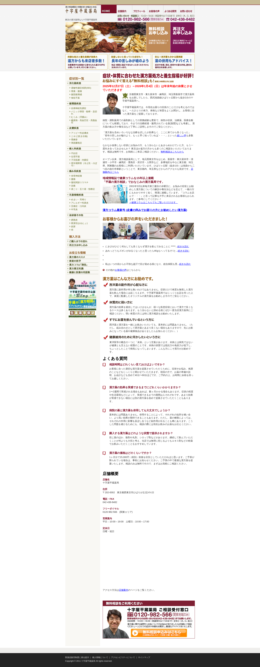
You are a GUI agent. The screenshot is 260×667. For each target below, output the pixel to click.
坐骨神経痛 (76, 176)
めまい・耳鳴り (78, 199)
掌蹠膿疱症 (76, 143)
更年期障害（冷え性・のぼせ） (84, 164)
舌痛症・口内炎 (78, 206)
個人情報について (100, 657)
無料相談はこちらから (172, 151)
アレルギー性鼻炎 (79, 203)
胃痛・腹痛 (76, 91)
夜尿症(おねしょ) (79, 223)
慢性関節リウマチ (79, 182)
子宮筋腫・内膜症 (79, 160)
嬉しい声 (181, 135)
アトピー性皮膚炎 (79, 133)
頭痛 (73, 186)
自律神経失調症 (78, 108)
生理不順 (75, 156)
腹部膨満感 (76, 94)
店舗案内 (123, 590)
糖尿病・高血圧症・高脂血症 (84, 121)
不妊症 (74, 153)
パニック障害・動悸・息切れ (84, 112)
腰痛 (73, 179)
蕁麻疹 (74, 139)
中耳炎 (74, 209)
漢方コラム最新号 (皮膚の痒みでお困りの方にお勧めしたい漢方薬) (145, 210)
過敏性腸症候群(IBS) (81, 88)
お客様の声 (121, 270)
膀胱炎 (74, 220)
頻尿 (73, 226)
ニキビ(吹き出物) (79, 136)
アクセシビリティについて (123, 657)
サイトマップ (144, 657)
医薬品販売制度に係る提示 (77, 657)
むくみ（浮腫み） (79, 117)
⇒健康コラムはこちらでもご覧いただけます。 (153, 202)
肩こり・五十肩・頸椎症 (83, 189)
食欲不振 (75, 98)
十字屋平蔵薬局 (88, 661)
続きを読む (183, 246)
